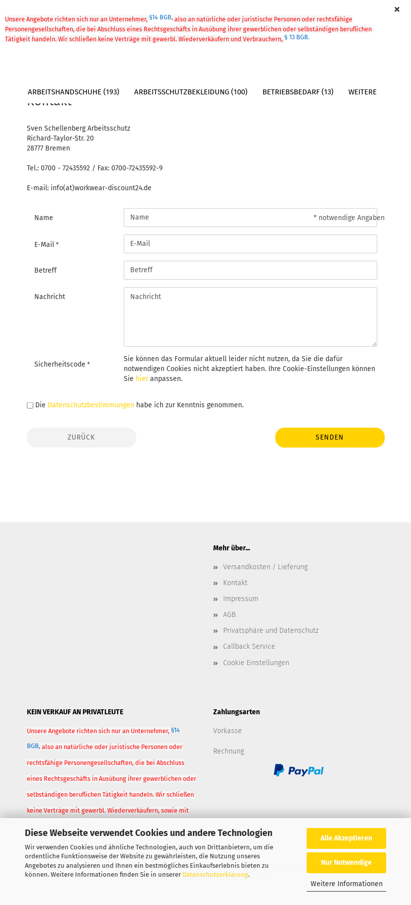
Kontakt (235, 583)
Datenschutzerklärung (215, 874)
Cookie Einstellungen (256, 663)
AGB (229, 614)
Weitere (362, 91)
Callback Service (249, 646)
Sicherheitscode (60, 364)
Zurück (81, 437)
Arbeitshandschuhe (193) (73, 91)
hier (142, 379)
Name (43, 218)
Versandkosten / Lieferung (265, 567)
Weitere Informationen (347, 884)
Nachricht (49, 297)
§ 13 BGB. (297, 37)
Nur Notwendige (346, 862)
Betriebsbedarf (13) (297, 91)
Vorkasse (227, 731)
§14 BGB (161, 17)
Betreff (45, 270)
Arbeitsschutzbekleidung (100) (190, 91)
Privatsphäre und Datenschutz (271, 630)
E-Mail (45, 244)
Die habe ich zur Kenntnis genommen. (139, 405)
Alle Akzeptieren (346, 838)
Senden (330, 437)
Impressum (240, 599)
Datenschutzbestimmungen (91, 405)
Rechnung (228, 751)
